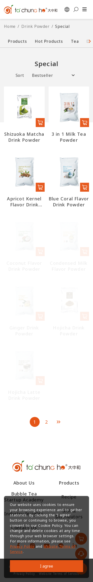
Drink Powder (35, 26)
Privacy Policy (22, 546)
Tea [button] (75, 41)
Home (10, 26)
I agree (46, 566)
